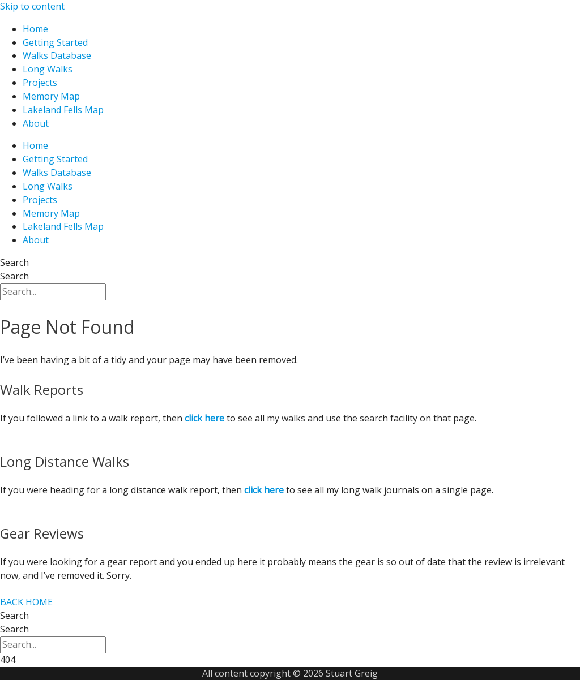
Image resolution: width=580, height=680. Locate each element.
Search (14, 262)
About (36, 123)
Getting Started (55, 42)
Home (35, 29)
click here (264, 490)
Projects (40, 82)
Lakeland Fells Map (63, 110)
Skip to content (32, 6)
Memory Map (51, 96)
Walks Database (57, 55)
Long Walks (47, 69)
